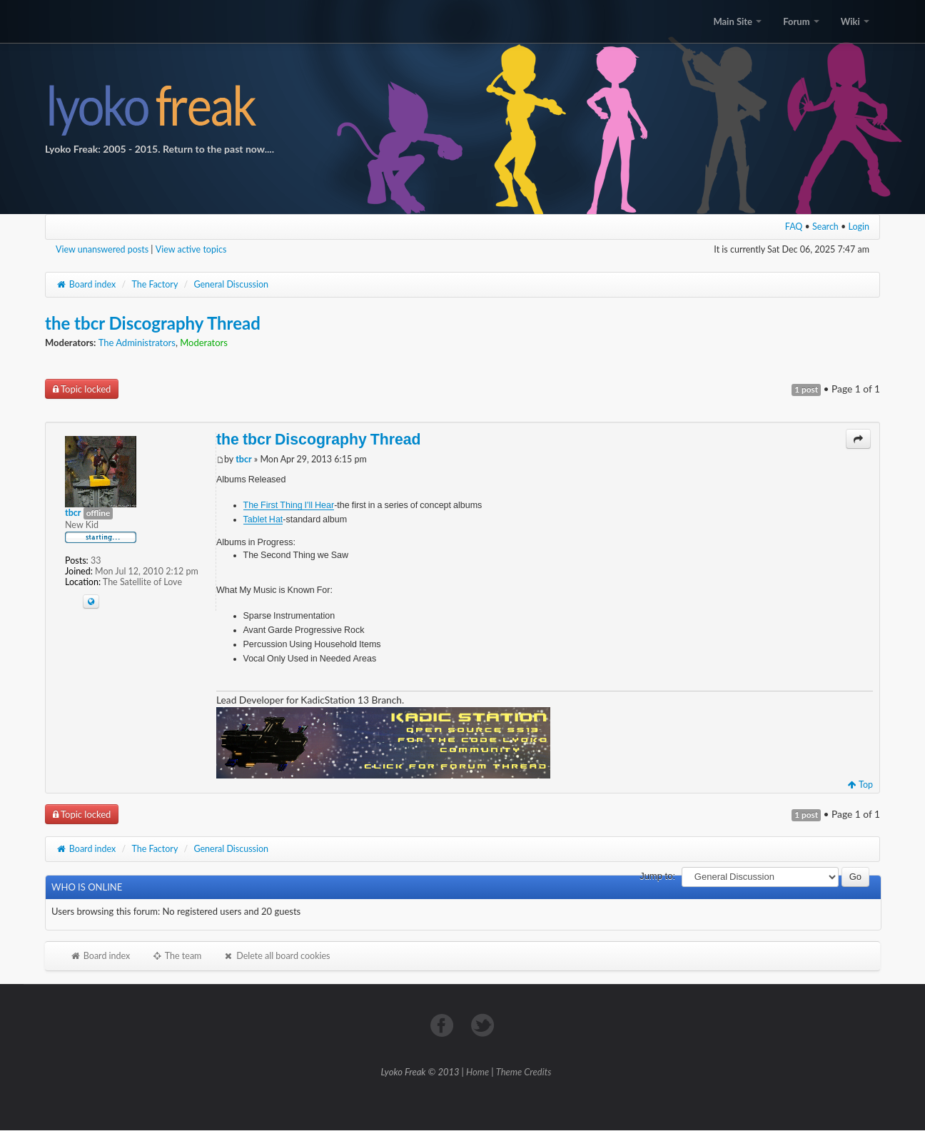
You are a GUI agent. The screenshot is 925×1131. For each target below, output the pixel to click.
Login (859, 226)
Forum (801, 21)
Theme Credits (524, 1071)
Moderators (204, 342)
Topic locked (82, 389)
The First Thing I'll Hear (289, 504)
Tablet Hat (263, 519)
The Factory (154, 284)
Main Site (737, 21)
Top (860, 784)
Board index (86, 284)
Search (825, 226)
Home (477, 1071)
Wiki (855, 21)
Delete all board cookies (276, 955)
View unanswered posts (102, 249)
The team (176, 955)
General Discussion (230, 284)
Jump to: (657, 876)
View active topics (191, 249)
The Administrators (137, 342)
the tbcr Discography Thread (153, 323)
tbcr (243, 459)
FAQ (794, 226)
